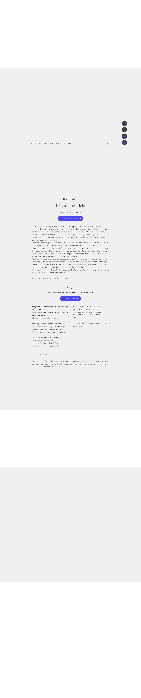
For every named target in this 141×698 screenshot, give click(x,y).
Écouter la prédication (71, 218)
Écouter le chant (70, 298)
